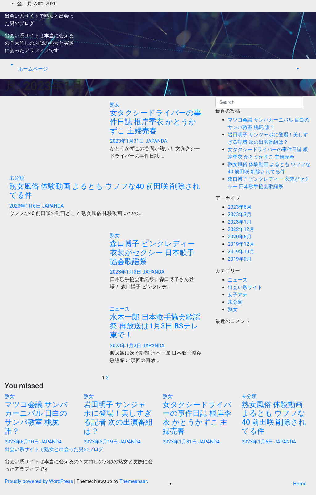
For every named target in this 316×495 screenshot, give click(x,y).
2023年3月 (240, 214)
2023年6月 (240, 207)
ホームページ (33, 69)
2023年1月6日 (25, 206)
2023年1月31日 (127, 141)
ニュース (120, 309)
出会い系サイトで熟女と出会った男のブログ (54, 449)
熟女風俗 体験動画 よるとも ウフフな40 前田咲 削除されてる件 (274, 417)
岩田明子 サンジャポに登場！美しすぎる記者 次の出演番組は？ (118, 417)
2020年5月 (240, 237)
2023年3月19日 (101, 442)
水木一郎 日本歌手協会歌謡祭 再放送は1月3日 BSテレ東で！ (155, 326)
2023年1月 (240, 222)
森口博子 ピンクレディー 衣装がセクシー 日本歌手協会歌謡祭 (152, 252)
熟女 (115, 105)
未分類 (16, 178)
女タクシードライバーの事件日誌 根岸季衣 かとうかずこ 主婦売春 (155, 122)
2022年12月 (241, 229)
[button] (11, 65)
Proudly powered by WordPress (39, 481)
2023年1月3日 (126, 272)
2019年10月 (241, 251)
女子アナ (237, 295)
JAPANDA (156, 141)
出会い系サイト (245, 287)
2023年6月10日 (22, 442)
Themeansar (133, 481)
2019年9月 (240, 259)
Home (299, 484)
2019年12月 (241, 244)
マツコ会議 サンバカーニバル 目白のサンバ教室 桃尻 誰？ (36, 417)
